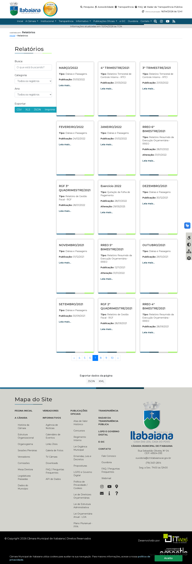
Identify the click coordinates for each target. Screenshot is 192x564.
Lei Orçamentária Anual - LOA (83, 515)
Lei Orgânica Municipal (80, 448)
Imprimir (50, 109)
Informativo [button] (82, 21)
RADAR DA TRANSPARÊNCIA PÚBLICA (108, 421)
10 (112, 357)
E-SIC (101, 441)
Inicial (12, 35)
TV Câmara (51, 456)
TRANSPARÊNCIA (108, 410)
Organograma (25, 444)
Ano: (17, 88)
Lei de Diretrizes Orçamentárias (82, 496)
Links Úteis (51, 444)
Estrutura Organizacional (26, 436)
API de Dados (53, 479)
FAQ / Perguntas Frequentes (55, 471)
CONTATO (104, 449)
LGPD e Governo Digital (83, 474)
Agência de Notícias (52, 427)
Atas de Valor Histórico (81, 423)
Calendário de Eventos (53, 436)
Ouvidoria (106, 462)
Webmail (106, 478)
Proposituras (80, 465)
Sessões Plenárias (27, 450)
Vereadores (24, 456)
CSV (19, 109)
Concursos (79, 430)
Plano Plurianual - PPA (83, 525)
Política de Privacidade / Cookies (80, 485)
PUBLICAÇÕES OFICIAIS (78, 412)
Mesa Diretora (25, 469)
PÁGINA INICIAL (23, 410)
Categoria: (21, 75)
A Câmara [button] (30, 21)
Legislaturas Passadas (24, 477)
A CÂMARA (21, 417)
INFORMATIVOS (52, 417)
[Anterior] (74, 358)
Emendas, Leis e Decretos (82, 458)
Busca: (19, 61)
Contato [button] (145, 21)
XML (101, 381)
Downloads (52, 463)
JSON (37, 109)
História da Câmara (23, 427)
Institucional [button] (47, 21)
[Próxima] (118, 358)
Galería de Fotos (54, 450)
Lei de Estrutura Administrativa (82, 506)
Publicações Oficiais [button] (104, 21)
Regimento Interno (80, 439)
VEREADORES (51, 410)
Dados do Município (23, 487)
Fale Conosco (108, 456)
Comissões (24, 463)
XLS (27, 109)
